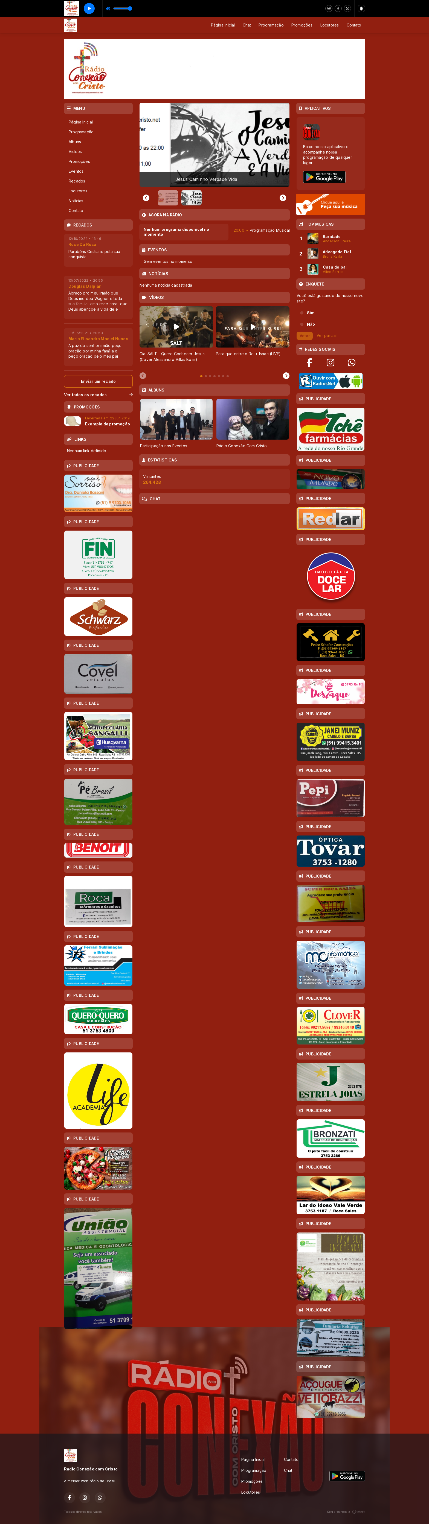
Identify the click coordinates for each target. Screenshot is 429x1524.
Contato (354, 25)
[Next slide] (286, 376)
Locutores (329, 25)
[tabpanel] (176, 337)
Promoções (302, 25)
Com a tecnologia (346, 1512)
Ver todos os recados (98, 394)
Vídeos (75, 151)
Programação (271, 25)
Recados (77, 181)
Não (311, 324)
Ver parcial (327, 335)
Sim (311, 312)
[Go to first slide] (283, 198)
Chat (247, 25)
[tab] (201, 376)
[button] (168, 197)
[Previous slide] (146, 198)
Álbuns (75, 141)
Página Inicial (223, 25)
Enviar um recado (98, 381)
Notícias (76, 200)
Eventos (76, 171)
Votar (305, 335)
